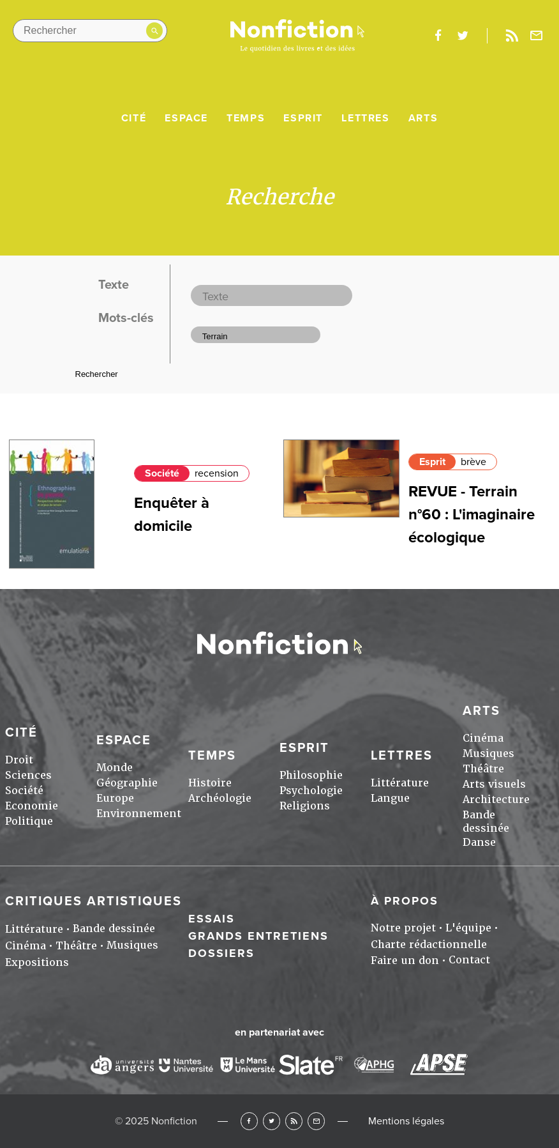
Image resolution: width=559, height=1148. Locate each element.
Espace (186, 118)
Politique (29, 821)
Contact (469, 960)
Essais (211, 919)
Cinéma (483, 738)
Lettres (365, 118)
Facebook (249, 1120)
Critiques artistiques (93, 901)
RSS (293, 1120)
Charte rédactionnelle (429, 944)
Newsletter (537, 36)
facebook (438, 36)
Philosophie (311, 775)
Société (162, 473)
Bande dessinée (486, 821)
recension (217, 473)
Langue (390, 798)
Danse (479, 842)
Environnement (138, 813)
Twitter (271, 1120)
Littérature (400, 783)
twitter (463, 36)
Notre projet (403, 928)
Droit (19, 760)
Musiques (488, 753)
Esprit (303, 118)
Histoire (210, 783)
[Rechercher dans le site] (90, 30)
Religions (305, 806)
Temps (246, 118)
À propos (404, 901)
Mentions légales (406, 1121)
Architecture (496, 799)
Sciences (28, 775)
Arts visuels (494, 784)
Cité (133, 118)
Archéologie (219, 798)
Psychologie (311, 790)
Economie (31, 806)
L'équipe (468, 928)
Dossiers (221, 953)
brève (473, 461)
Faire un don (405, 960)
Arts (423, 118)
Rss (512, 36)
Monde (114, 767)
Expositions (37, 962)
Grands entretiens (258, 936)
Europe (115, 798)
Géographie (127, 783)
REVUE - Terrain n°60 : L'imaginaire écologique (471, 514)
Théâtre (483, 769)
